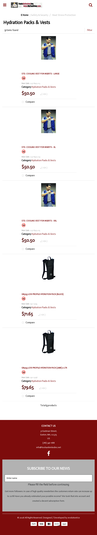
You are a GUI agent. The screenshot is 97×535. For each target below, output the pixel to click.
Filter (89, 30)
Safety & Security (39, 15)
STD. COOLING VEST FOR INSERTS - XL (39, 147)
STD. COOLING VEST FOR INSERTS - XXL (39, 221)
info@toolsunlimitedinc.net (48, 447)
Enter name (49, 474)
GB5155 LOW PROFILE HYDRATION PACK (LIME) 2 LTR (44, 368)
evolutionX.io (74, 517)
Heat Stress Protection (64, 15)
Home (24, 15)
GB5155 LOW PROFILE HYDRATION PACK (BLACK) (42, 294)
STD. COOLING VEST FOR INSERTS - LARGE (40, 74)
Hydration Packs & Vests (44, 87)
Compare (28, 102)
